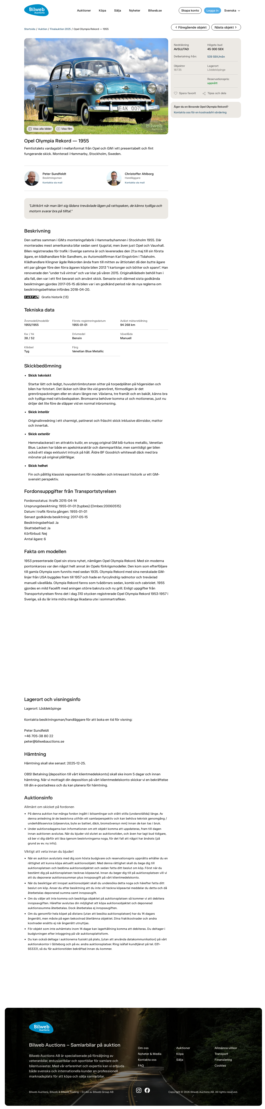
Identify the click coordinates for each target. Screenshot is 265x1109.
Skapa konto (190, 10)
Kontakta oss (147, 1060)
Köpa (102, 10)
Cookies (220, 1065)
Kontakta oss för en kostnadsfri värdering (200, 112)
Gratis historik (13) (46, 297)
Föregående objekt (190, 27)
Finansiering (223, 1060)
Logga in (213, 10)
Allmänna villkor (226, 1048)
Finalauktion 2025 (60, 29)
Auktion (42, 29)
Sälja (117, 10)
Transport (221, 1054)
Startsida (29, 29)
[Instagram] (138, 1090)
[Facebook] (147, 1090)
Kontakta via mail (52, 182)
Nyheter (134, 10)
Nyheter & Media (149, 1054)
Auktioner (84, 10)
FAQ (141, 1065)
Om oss (143, 1048)
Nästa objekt (226, 27)
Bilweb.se (155, 10)
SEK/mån (216, 56)
